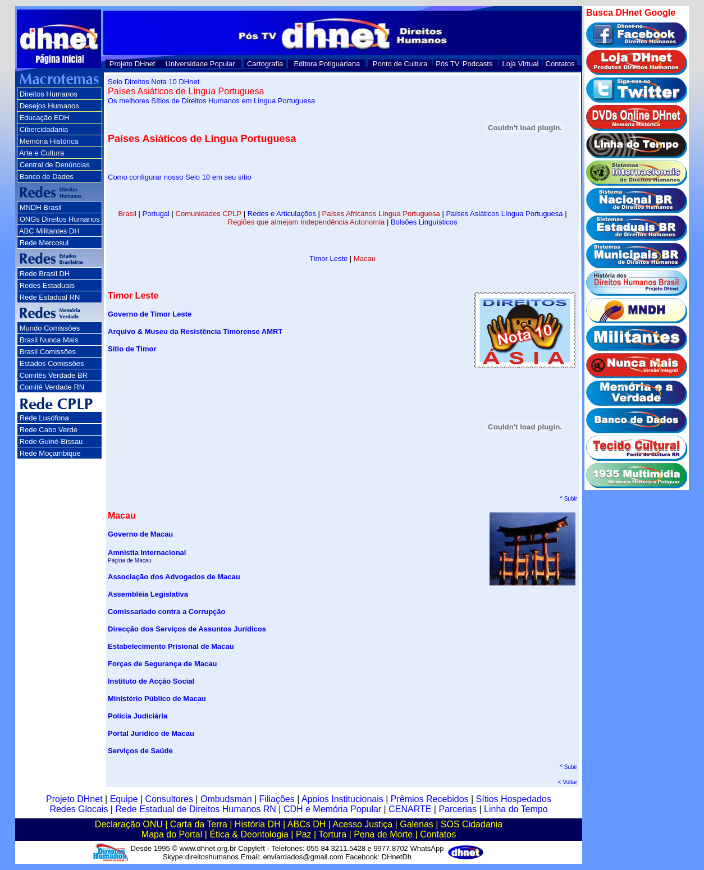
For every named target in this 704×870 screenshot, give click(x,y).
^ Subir (568, 499)
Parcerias (457, 809)
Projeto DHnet (132, 63)
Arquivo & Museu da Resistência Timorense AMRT (195, 331)
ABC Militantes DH (49, 231)
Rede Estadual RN (50, 297)
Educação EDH (45, 117)
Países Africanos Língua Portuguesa (381, 213)
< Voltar (567, 782)
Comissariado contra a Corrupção (167, 611)
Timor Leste (328, 258)
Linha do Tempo (516, 809)
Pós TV (447, 63)
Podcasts (477, 63)
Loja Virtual (520, 63)
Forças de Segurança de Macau (162, 664)
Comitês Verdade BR (54, 375)
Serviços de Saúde (140, 751)
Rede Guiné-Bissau (51, 441)
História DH (258, 824)
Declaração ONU (129, 824)
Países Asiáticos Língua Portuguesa (504, 213)
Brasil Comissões (48, 351)
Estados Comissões (52, 363)
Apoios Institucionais (342, 799)
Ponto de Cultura (400, 63)
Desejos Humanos (49, 106)
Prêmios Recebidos (430, 799)
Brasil (127, 213)
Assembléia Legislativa (148, 594)
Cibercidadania (44, 129)
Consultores (169, 799)
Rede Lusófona (44, 418)
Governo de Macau (140, 534)
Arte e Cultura (41, 153)
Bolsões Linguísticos (424, 222)
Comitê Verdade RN (52, 387)
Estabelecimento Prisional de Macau (171, 646)
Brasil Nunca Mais (49, 340)
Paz (304, 834)
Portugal (156, 213)
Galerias (416, 824)
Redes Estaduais (47, 285)
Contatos (560, 63)
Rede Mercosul (44, 243)
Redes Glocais (78, 809)
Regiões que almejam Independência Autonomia (306, 222)
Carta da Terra (198, 824)
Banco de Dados (47, 176)
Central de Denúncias (55, 165)
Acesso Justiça (362, 824)
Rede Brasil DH (45, 273)
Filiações (277, 799)
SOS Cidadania (471, 824)
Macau (365, 258)
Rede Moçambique (50, 453)
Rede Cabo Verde (48, 429)
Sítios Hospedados (513, 799)
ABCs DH (306, 824)
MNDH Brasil (41, 207)
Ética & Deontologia (249, 834)
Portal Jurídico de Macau (151, 733)
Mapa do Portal (172, 834)
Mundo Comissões (50, 328)
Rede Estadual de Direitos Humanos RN (195, 809)
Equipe (124, 799)
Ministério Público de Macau (157, 698)
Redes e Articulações (282, 213)
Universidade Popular (200, 63)
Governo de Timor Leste (149, 314)
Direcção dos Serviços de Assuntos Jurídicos (187, 629)
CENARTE (409, 809)
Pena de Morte (383, 834)
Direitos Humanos (48, 94)
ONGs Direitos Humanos (60, 219)
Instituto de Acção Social (151, 681)
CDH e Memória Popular (332, 809)
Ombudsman (226, 799)
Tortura (332, 834)
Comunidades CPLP (209, 213)
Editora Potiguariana (327, 63)
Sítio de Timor (132, 349)
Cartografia (265, 63)
